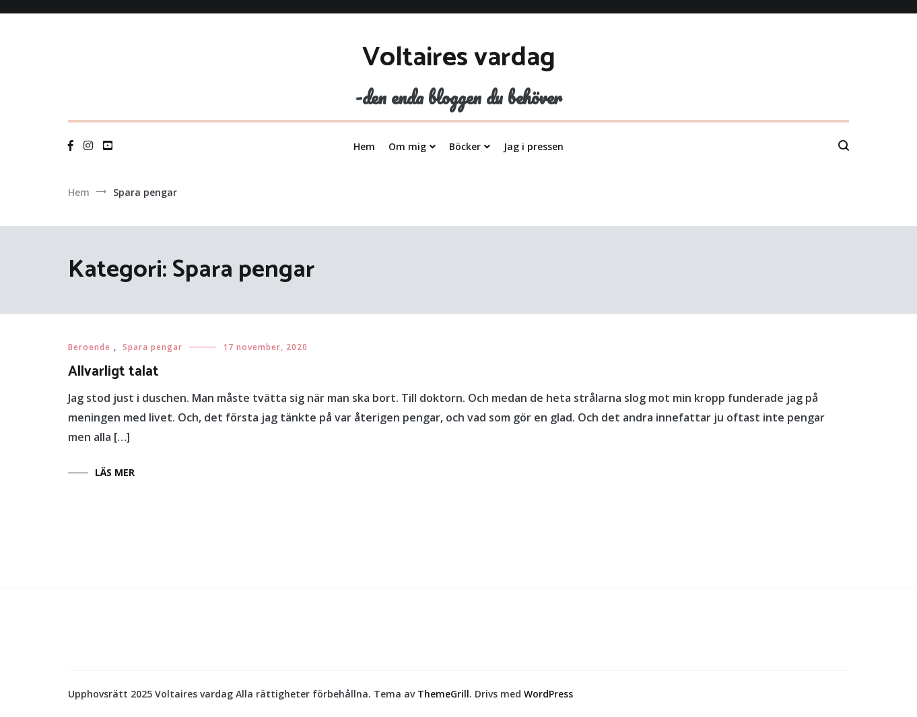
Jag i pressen (534, 146)
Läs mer (115, 472)
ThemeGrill (443, 693)
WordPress (548, 693)
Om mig (407, 146)
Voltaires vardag (458, 58)
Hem (364, 146)
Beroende (89, 347)
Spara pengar (152, 347)
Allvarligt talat (113, 371)
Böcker (465, 146)
